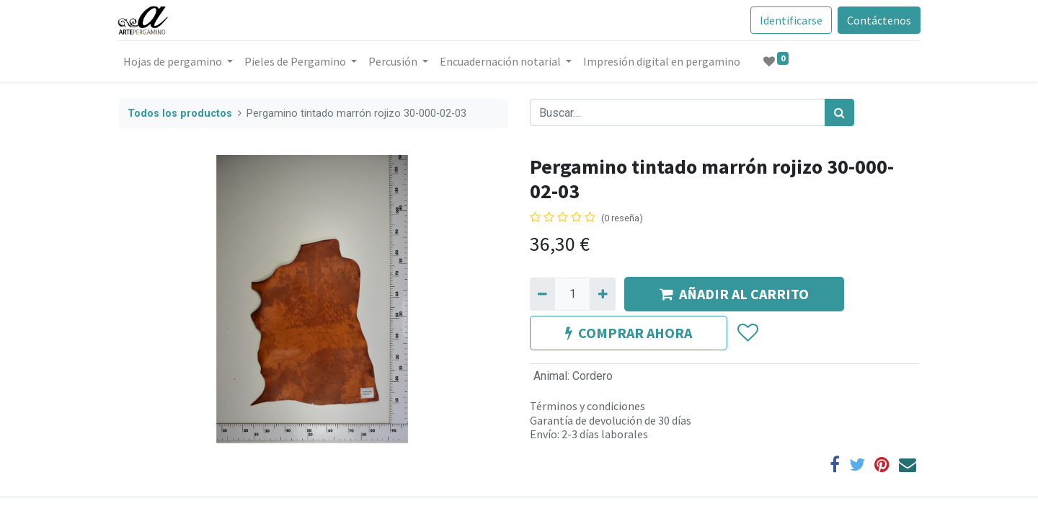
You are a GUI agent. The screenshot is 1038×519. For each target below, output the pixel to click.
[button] (747, 333)
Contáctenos (878, 20)
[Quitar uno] (542, 294)
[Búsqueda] (839, 112)
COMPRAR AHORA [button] (628, 333)
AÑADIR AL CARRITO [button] (734, 294)
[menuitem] (663, 61)
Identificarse (789, 20)
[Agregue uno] (602, 294)
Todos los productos (180, 113)
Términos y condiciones (587, 406)
